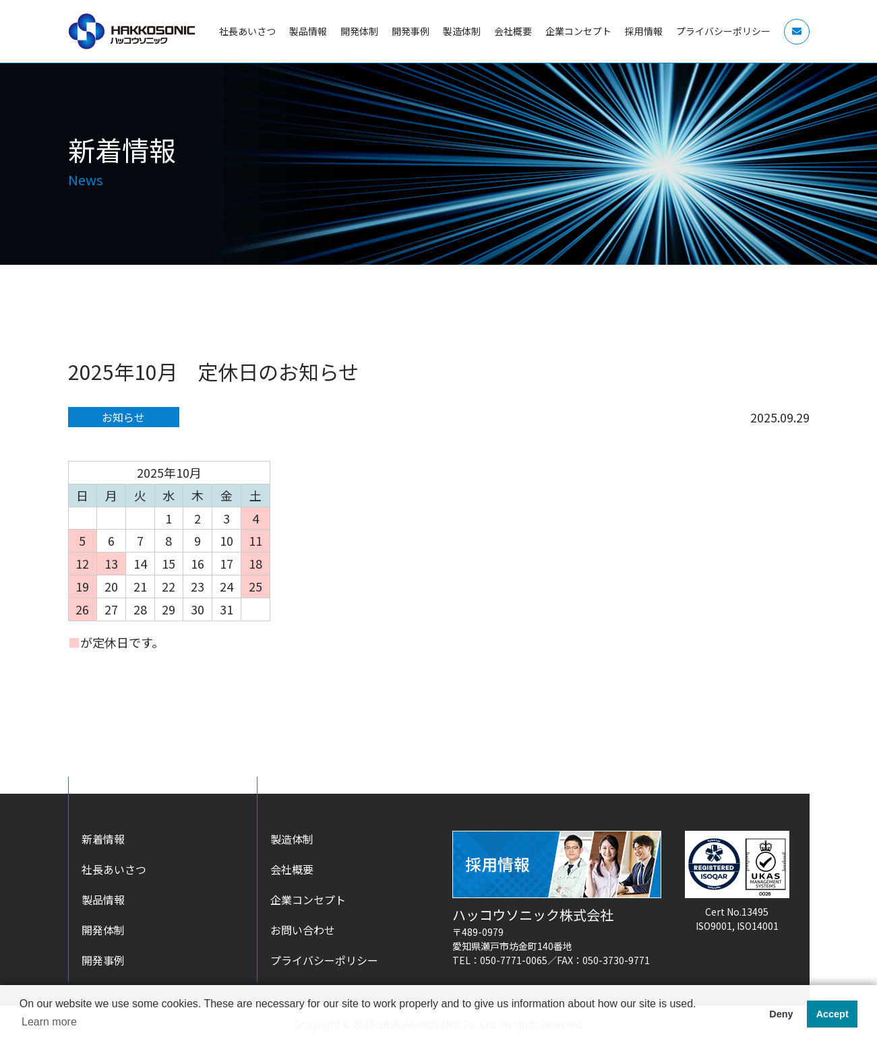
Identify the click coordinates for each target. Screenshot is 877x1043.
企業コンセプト (308, 899)
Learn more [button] (49, 1022)
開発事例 (103, 960)
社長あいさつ (114, 869)
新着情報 (103, 838)
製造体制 (291, 838)
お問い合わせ (302, 929)
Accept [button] (832, 1014)
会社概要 (291, 869)
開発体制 (103, 929)
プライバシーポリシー (324, 960)
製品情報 (103, 899)
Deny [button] (781, 1014)
